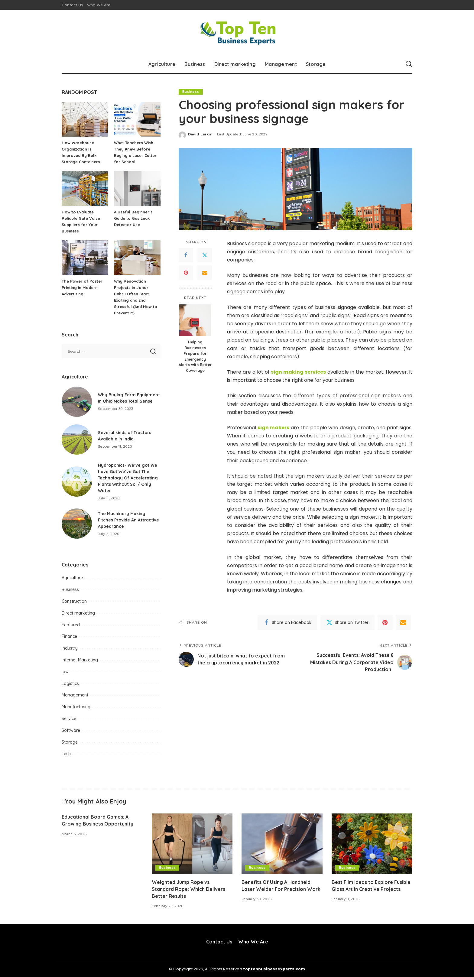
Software (71, 730)
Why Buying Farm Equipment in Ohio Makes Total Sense (125, 398)
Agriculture (72, 577)
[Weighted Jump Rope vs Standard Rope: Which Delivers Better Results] (192, 843)
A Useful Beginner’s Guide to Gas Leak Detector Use (133, 218)
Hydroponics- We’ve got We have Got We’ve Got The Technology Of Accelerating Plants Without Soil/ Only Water (128, 478)
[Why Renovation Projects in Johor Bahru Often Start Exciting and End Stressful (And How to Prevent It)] (137, 257)
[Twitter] (204, 255)
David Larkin (200, 134)
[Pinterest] (186, 272)
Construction (74, 601)
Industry (70, 648)
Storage (70, 742)
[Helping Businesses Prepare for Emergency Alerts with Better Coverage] (195, 320)
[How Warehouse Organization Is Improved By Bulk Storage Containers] (85, 119)
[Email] (204, 272)
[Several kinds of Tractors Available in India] (77, 439)
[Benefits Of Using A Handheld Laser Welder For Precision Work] (282, 843)
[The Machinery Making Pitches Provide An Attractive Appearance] (77, 523)
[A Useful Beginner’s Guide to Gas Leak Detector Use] (137, 188)
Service (69, 718)
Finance (69, 636)
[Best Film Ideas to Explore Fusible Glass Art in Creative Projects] (372, 843)
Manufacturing (76, 706)
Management (75, 695)
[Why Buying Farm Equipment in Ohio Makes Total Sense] (77, 402)
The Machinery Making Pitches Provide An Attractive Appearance (129, 520)
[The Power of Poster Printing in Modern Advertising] (85, 257)
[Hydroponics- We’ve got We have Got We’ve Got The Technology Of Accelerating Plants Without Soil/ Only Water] (77, 481)
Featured (71, 625)
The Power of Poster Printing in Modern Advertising (82, 287)
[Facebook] (186, 255)
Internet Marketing (80, 660)
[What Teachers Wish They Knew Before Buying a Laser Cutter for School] (137, 119)
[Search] (408, 64)
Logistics (70, 683)
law (65, 671)
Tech (66, 753)
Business (190, 91)
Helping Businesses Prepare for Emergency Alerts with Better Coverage (195, 356)
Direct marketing (78, 613)
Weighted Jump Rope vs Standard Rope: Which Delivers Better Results (188, 889)
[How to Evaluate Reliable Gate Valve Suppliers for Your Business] (85, 188)
